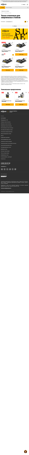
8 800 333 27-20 (5, 163)
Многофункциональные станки (6, 147)
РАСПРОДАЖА (3, 118)
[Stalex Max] (15, 169)
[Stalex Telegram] (10, 169)
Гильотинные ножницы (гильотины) (6, 131)
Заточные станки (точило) (5, 151)
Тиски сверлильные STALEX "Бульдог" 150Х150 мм (19, 67)
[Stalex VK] (2, 169)
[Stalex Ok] (13, 169)
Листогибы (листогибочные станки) (6, 129)
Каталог (2, 116)
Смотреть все (3, 158)
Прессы (2, 135)
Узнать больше (24, 1)
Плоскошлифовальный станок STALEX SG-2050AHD (20, 101)
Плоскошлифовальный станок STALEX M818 (6, 101)
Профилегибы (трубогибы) (5, 137)
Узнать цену (21, 54)
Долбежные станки (4, 149)
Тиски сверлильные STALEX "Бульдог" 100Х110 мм (19, 51)
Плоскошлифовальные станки (6, 139)
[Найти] (28, 7)
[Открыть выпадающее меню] (27, 4)
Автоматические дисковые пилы (6, 145)
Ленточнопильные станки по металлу (7, 127)
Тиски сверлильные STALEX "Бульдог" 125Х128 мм (6, 67)
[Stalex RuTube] (7, 169)
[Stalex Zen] (5, 169)
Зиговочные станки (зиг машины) (6, 141)
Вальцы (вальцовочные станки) (6, 133)
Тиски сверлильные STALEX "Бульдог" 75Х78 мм (6, 51)
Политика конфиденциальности (6, 188)
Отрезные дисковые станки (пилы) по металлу (8, 143)
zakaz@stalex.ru (3, 166)
